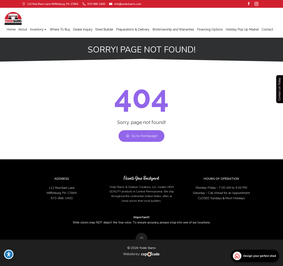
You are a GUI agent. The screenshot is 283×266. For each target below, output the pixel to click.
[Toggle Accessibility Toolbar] (8, 254)
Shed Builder (104, 29)
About (22, 29)
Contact (267, 29)
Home (11, 29)
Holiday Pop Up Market (242, 29)
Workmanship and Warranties (173, 29)
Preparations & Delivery (132, 29)
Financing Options (210, 29)
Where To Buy (60, 29)
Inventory (38, 29)
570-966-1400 (62, 198)
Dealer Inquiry (83, 29)
